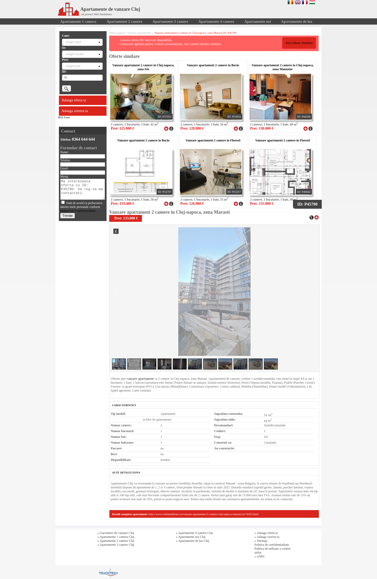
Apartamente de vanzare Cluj (99, 9)
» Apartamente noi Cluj (190, 537)
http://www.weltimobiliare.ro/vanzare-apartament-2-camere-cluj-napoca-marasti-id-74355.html (204, 514)
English (298, 2)
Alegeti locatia (74, 54)
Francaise (305, 2)
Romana (290, 2)
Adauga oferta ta (74, 100)
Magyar (312, 2)
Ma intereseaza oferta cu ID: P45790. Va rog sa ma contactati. (82, 189)
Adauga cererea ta (75, 111)
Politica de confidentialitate (271, 545)
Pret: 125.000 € (122, 128)
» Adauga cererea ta (266, 537)
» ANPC (259, 556)
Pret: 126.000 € (192, 204)
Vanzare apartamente (139, 32)
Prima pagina (116, 32)
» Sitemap (260, 541)
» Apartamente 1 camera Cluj (115, 537)
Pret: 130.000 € (262, 128)
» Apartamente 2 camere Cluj (115, 541)
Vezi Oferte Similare (299, 43)
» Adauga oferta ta (266, 533)
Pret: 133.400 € (122, 204)
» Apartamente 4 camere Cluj (194, 533)
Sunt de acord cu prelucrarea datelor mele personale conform (81, 207)
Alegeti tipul (73, 42)
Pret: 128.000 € (192, 128)
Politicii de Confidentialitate (78, 211)
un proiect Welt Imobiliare (96, 14)
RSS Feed (64, 117)
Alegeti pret (72, 66)
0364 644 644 (83, 139)
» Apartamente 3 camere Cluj (115, 545)
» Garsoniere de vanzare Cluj (115, 533)
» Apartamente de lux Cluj (192, 541)
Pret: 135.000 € (262, 204)
